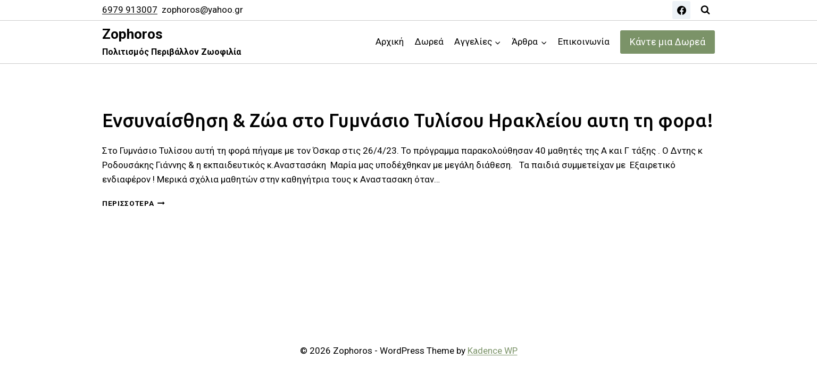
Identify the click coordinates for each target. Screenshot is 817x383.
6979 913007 (129, 9)
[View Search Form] (705, 10)
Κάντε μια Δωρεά (667, 41)
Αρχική (390, 41)
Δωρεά (429, 41)
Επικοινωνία (584, 41)
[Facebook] (681, 10)
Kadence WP (493, 350)
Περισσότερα (133, 203)
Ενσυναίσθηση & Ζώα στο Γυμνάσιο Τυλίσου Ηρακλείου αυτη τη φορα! (407, 120)
